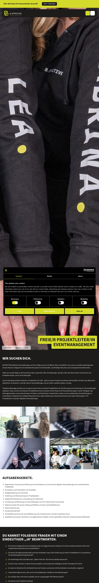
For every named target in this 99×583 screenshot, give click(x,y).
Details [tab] (49, 276)
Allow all (79, 311)
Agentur (18, 348)
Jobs (26, 348)
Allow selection (49, 311)
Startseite (8, 348)
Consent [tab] (19, 276)
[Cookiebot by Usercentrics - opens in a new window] (85, 270)
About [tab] (80, 276)
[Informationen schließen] (95, 4)
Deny (19, 311)
